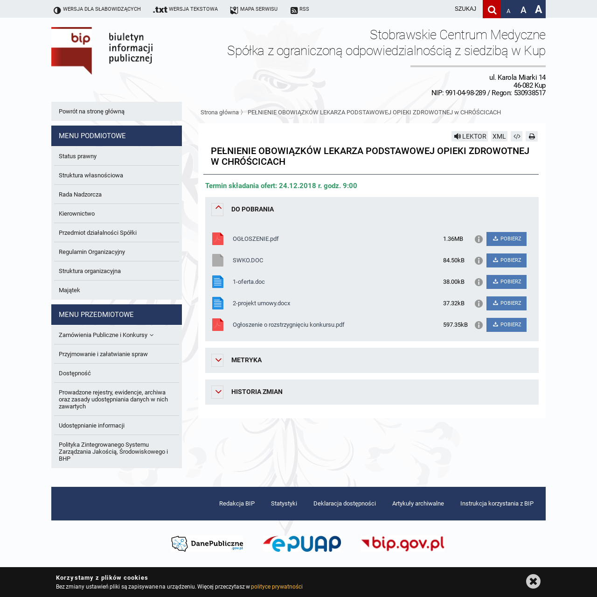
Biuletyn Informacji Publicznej (128, 62)
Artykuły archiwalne (418, 503)
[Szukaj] (492, 9)
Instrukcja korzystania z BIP (497, 503)
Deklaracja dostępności (344, 503)
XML (499, 136)
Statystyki (284, 503)
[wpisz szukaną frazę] (442, 9)
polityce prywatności (276, 586)
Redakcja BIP (237, 503)
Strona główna (220, 112)
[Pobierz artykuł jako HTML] (517, 136)
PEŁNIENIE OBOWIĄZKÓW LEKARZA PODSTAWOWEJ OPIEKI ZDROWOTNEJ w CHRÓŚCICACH (374, 112)
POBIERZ (506, 239)
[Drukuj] (532, 136)
